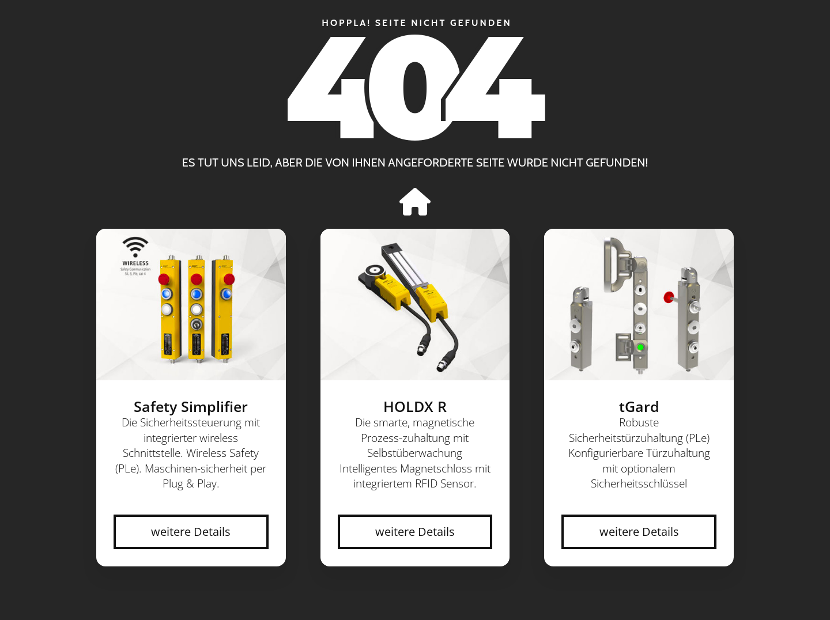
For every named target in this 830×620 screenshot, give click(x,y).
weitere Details (191, 531)
